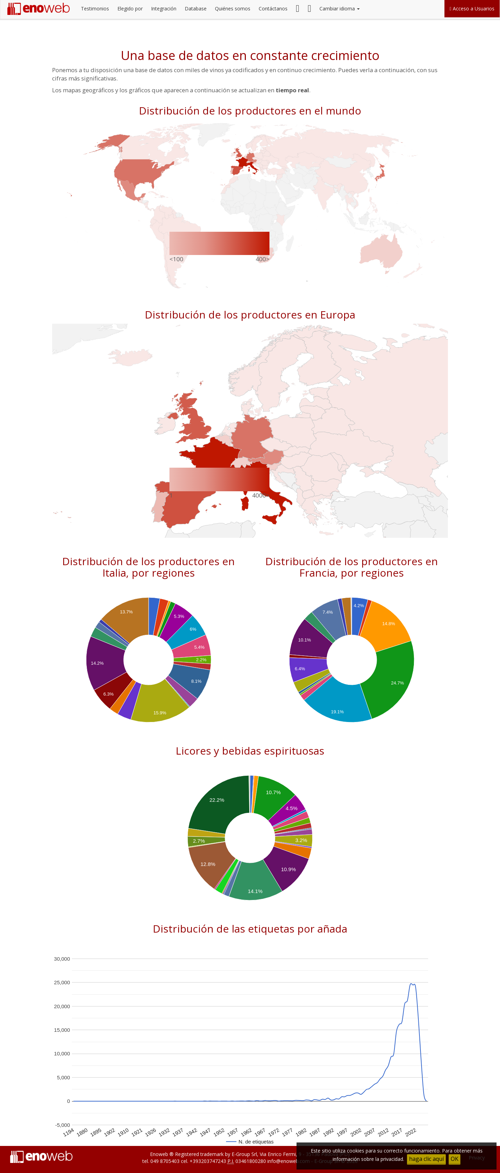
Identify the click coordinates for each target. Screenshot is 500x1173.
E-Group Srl (244, 1154)
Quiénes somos (232, 8)
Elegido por (130, 8)
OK (454, 1159)
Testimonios (95, 8)
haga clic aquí (426, 1159)
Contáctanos (273, 8)
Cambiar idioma (339, 8)
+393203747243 (208, 1161)
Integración (163, 8)
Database (196, 8)
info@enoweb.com (288, 1161)
